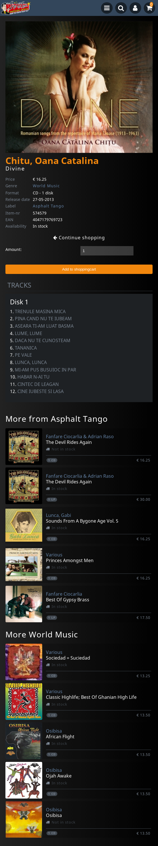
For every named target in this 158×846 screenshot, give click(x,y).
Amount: (13, 249)
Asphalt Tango (48, 206)
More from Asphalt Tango (56, 418)
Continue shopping (79, 237)
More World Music (41, 634)
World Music (46, 185)
